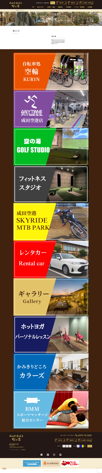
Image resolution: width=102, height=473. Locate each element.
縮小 (70, 446)
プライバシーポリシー (15, 449)
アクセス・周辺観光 (79, 7)
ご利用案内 (68, 7)
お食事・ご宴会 (51, 7)
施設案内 (60, 7)
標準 (67, 446)
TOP (33, 7)
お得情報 (90, 7)
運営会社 (24, 449)
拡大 (64, 446)
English (52, 2)
